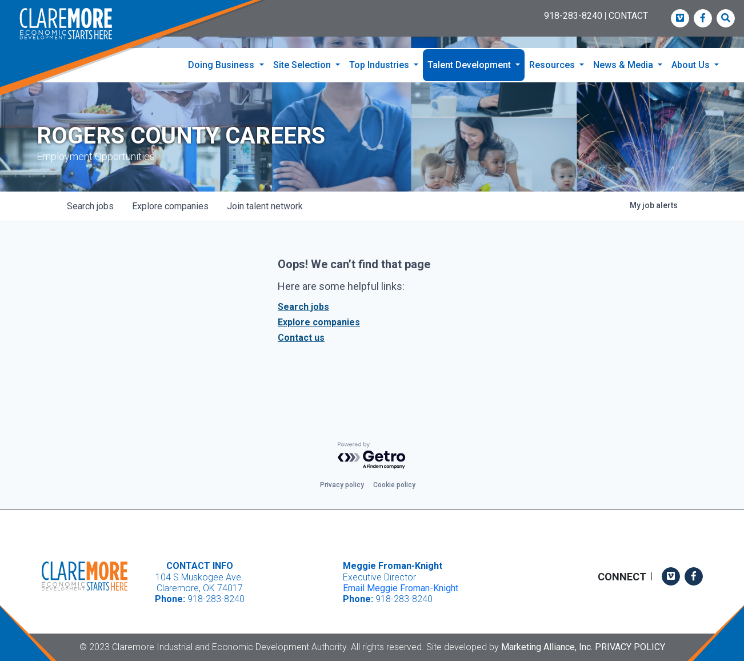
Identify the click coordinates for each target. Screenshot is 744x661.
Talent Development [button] (470, 64)
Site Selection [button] (303, 64)
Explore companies (319, 325)
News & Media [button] (624, 64)
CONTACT (628, 15)
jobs (90, 209)
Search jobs (303, 309)
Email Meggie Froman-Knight (400, 588)
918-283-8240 (573, 15)
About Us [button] (691, 64)
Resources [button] (553, 64)
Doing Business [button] (222, 64)
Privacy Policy (630, 647)
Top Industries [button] (380, 64)
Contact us (301, 340)
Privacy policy (342, 485)
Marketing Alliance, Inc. (547, 647)
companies (170, 209)
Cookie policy (394, 485)
